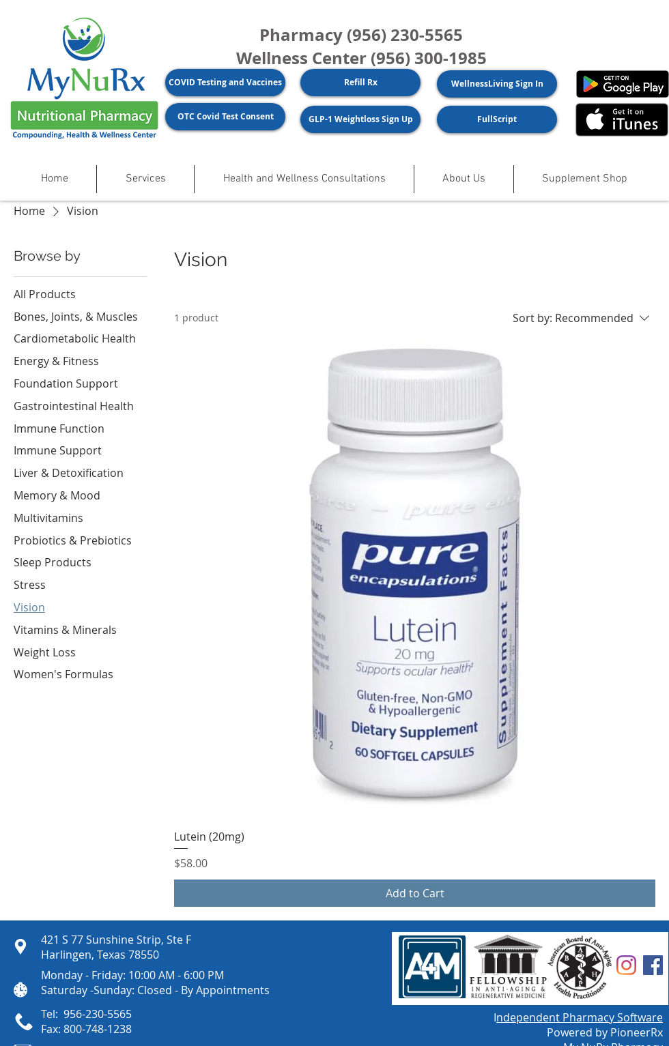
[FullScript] (497, 119)
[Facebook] (653, 965)
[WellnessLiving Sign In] (497, 84)
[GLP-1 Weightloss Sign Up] (360, 119)
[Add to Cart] (414, 893)
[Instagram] (626, 965)
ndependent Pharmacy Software (579, 1017)
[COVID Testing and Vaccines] (225, 82)
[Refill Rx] (360, 82)
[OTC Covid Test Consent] (225, 116)
